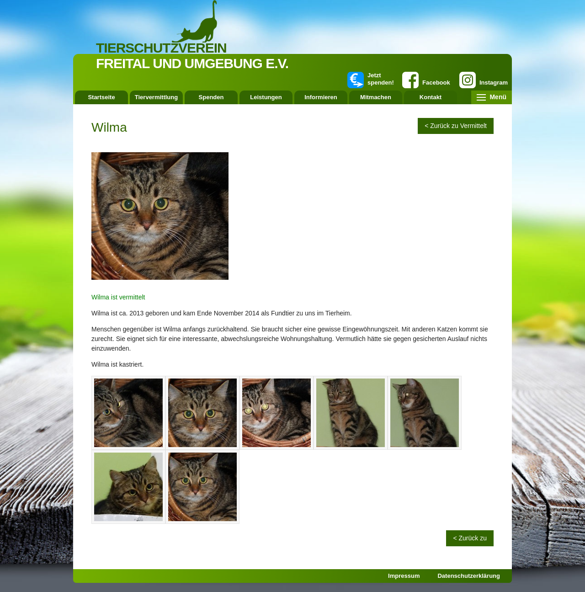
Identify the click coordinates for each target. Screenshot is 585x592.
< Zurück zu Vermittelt (456, 125)
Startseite (101, 97)
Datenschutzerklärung (468, 575)
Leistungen (266, 97)
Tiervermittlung (156, 97)
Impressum (404, 575)
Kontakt (430, 97)
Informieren (320, 97)
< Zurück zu (470, 538)
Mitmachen (375, 97)
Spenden (211, 97)
